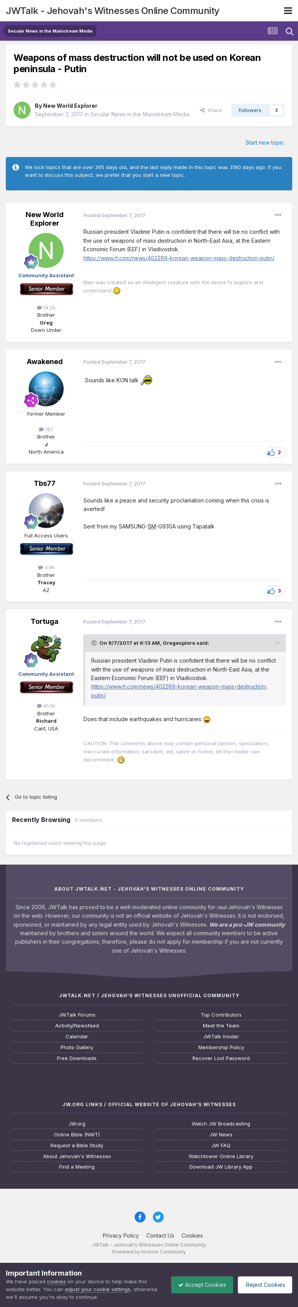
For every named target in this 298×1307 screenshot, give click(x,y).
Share (211, 110)
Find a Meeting (77, 1167)
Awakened (45, 361)
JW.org (77, 1124)
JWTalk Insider (221, 1036)
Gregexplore (179, 643)
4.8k (46, 567)
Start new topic (265, 142)
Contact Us (160, 1235)
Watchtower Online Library (221, 1156)
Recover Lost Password (221, 1058)
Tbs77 (44, 483)
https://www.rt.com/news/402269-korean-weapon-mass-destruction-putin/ (178, 258)
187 (46, 429)
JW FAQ (220, 1145)
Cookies (192, 1235)
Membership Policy (221, 1047)
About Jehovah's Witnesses (77, 1156)
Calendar (77, 1036)
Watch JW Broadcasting (221, 1124)
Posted (114, 215)
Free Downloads (77, 1058)
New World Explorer (70, 105)
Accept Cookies (198, 1284)
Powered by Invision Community (149, 1252)
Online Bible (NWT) (77, 1135)
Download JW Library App (221, 1167)
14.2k (46, 307)
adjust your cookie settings (97, 1289)
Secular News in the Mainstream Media (139, 114)
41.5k (46, 706)
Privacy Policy (121, 1235)
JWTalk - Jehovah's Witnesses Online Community (113, 10)
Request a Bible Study (76, 1145)
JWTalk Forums (77, 1015)
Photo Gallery (77, 1047)
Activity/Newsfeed (77, 1026)
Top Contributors (221, 1015)
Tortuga (45, 621)
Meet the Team (221, 1026)
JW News (221, 1135)
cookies (56, 1281)
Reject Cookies (263, 1284)
